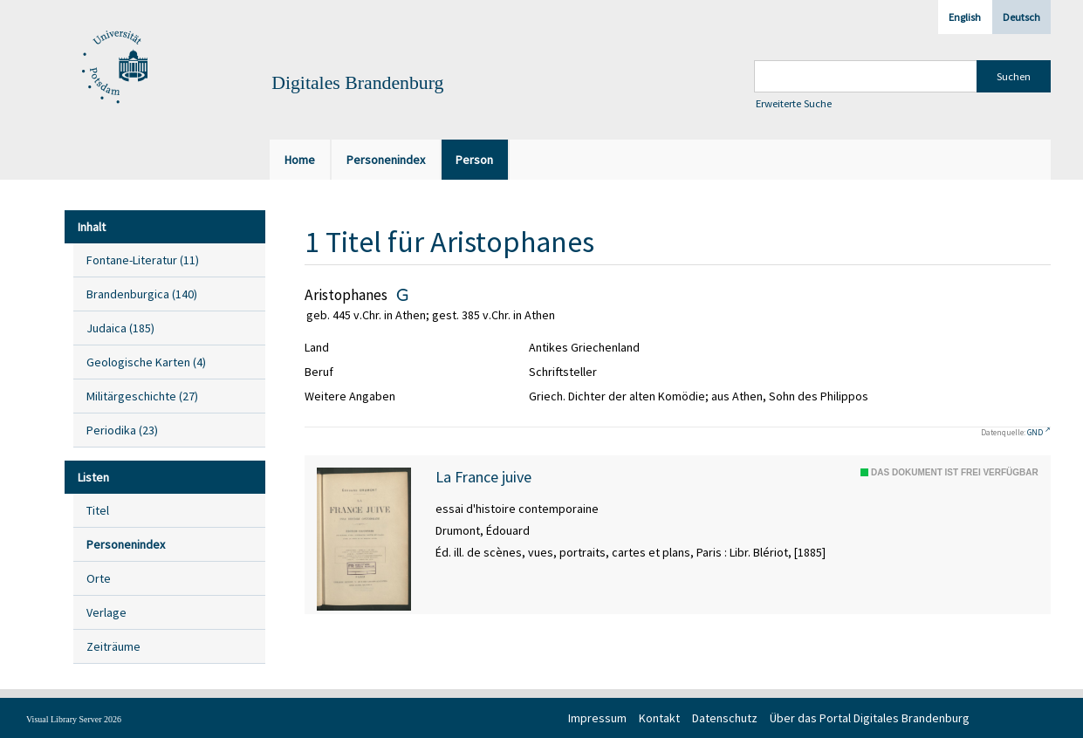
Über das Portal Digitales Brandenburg (870, 718)
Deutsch (1021, 17)
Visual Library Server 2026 (73, 719)
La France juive (483, 477)
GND (1035, 432)
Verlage (106, 612)
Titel (97, 510)
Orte (98, 578)
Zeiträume (113, 646)
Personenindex (125, 544)
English (965, 17)
